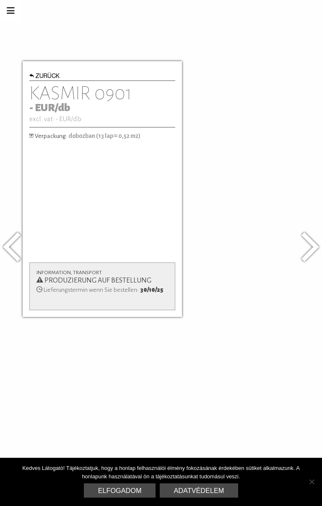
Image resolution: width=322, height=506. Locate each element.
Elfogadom (120, 490)
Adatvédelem (199, 490)
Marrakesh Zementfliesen (258, 10)
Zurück (44, 77)
